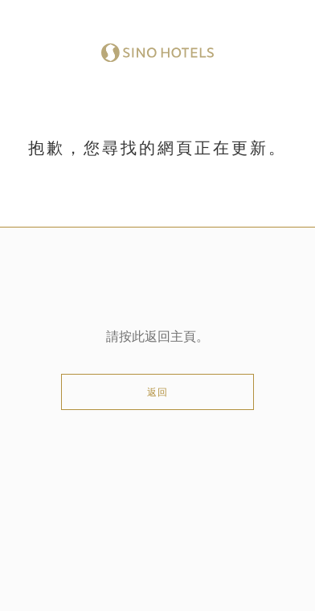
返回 (157, 392)
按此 (132, 337)
